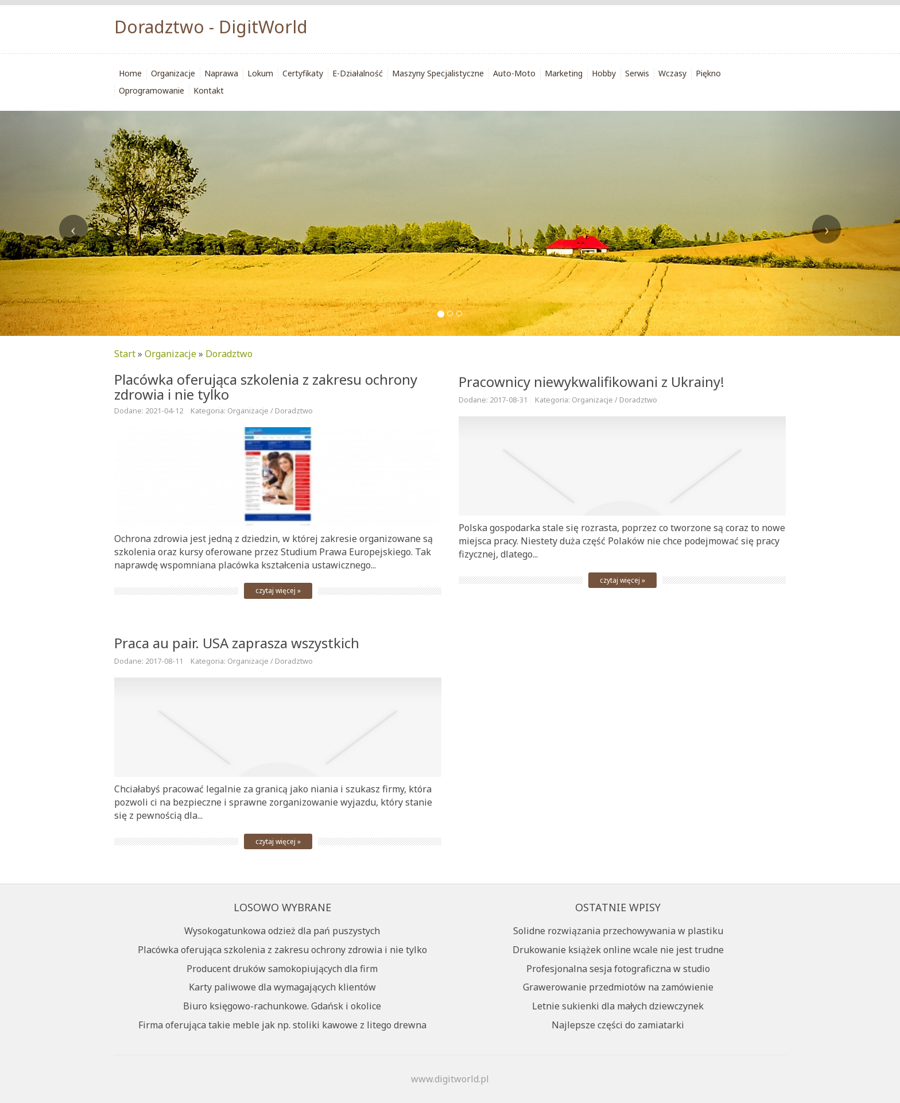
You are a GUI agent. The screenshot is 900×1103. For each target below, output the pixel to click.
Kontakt (208, 90)
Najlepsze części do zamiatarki (618, 1025)
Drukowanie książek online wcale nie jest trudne (618, 949)
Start (124, 353)
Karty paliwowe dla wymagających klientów (282, 987)
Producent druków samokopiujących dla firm (282, 968)
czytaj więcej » (278, 590)
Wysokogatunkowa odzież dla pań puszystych (282, 930)
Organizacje (170, 353)
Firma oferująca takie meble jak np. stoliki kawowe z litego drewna (282, 1025)
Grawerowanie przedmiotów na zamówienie (618, 987)
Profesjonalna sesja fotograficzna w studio (618, 968)
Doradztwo (229, 353)
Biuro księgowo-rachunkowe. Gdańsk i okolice (282, 1006)
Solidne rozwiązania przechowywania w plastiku (618, 930)
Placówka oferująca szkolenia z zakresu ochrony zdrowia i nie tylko (265, 387)
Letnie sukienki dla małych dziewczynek (618, 1006)
